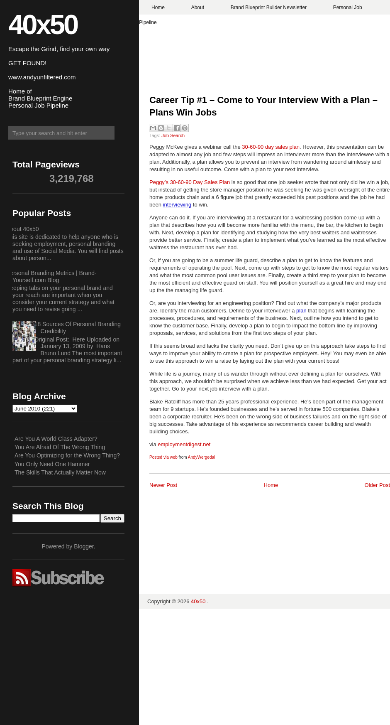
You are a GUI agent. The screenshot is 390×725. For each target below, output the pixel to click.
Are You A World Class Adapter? (56, 438)
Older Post (377, 485)
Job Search (173, 135)
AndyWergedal (201, 457)
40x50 (42, 24)
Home (158, 7)
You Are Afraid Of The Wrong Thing (60, 447)
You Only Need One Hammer (52, 464)
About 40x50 (22, 229)
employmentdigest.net (184, 444)
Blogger (83, 546)
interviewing (177, 205)
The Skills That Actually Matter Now (60, 472)
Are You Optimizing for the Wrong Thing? (67, 455)
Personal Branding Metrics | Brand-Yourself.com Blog (51, 276)
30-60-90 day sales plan (271, 147)
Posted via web (163, 457)
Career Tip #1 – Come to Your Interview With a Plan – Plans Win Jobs (263, 106)
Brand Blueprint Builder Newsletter (269, 7)
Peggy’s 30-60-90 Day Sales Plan (190, 182)
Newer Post (163, 485)
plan (301, 310)
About (197, 7)
